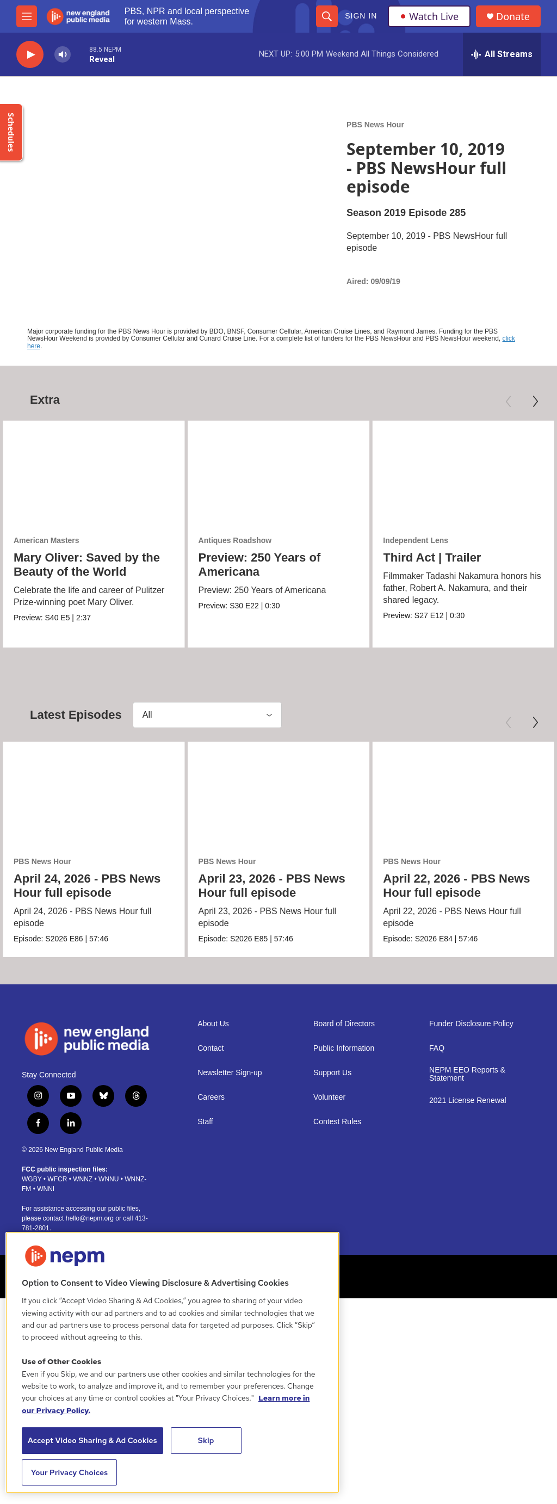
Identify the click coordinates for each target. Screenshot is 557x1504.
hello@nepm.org (90, 1218)
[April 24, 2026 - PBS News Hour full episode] (94, 793)
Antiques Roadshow (235, 540)
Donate (513, 16)
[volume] (62, 54)
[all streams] (502, 54)
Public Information (343, 1048)
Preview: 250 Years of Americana (260, 564)
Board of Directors (344, 1023)
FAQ (436, 1048)
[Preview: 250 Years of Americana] (279, 472)
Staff (205, 1121)
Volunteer (329, 1097)
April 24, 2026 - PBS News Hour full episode (87, 885)
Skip (206, 1440)
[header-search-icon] (327, 16)
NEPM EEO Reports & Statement (467, 1073)
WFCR (57, 1178)
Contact (210, 1048)
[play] (30, 54)
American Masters (46, 540)
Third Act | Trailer (432, 557)
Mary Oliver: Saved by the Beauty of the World (87, 564)
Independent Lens (415, 540)
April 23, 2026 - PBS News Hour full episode (272, 885)
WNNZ (82, 1178)
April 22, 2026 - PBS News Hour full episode (456, 885)
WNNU (108, 1178)
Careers (211, 1097)
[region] (172, 1362)
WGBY (31, 1178)
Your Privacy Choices (69, 1472)
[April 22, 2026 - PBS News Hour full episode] (463, 793)
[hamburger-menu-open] (26, 16)
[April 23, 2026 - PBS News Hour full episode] (279, 793)
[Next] (535, 401)
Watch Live (429, 16)
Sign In (361, 15)
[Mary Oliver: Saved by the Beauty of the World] (94, 472)
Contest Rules (337, 1121)
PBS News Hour (375, 124)
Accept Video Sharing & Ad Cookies (92, 1440)
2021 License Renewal (467, 1100)
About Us (213, 1023)
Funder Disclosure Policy (471, 1023)
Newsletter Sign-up (229, 1072)
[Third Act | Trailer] (463, 472)
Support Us (332, 1072)
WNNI (45, 1188)
